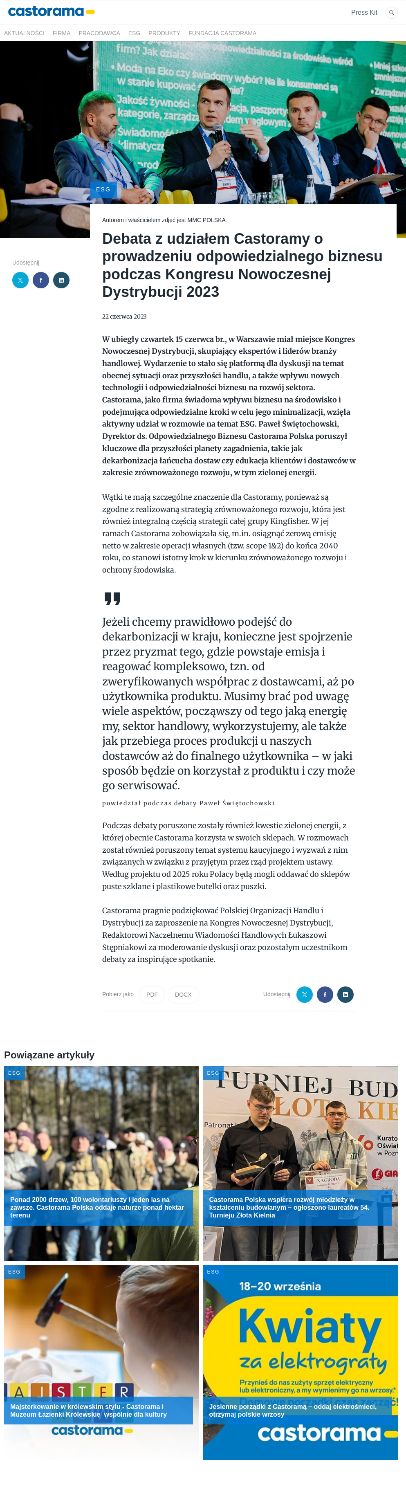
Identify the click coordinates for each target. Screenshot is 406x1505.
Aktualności (24, 33)
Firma (62, 33)
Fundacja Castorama (222, 33)
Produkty (164, 33)
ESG (134, 33)
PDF (152, 994)
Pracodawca (99, 33)
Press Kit (364, 12)
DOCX (183, 994)
